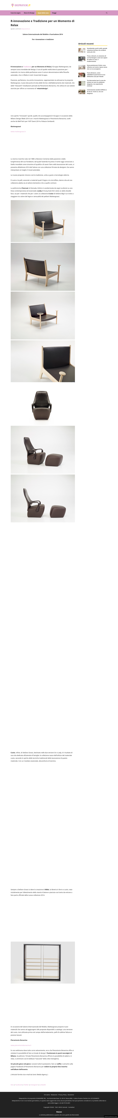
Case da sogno (16, 13)
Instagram (34, 1085)
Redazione (54, 1095)
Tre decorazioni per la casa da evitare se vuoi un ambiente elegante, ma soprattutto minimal (96, 83)
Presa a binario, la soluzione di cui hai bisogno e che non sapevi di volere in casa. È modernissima (97, 58)
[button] (106, 12)
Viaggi (54, 13)
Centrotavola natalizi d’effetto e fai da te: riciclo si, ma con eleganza (97, 91)
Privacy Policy (62, 1095)
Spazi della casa (43, 13)
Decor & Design (29, 13)
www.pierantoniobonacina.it (21, 1045)
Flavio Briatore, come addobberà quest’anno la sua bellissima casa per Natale (96, 74)
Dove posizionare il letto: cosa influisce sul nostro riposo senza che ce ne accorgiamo (97, 67)
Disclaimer (71, 1095)
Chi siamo (47, 1095)
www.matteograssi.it (18, 131)
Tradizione (27, 67)
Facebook (18, 1085)
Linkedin (43, 1085)
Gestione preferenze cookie (111, 1116)
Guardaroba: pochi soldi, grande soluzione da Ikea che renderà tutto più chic (97, 50)
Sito (12, 1085)
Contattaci (71, 1107)
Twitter (26, 1085)
